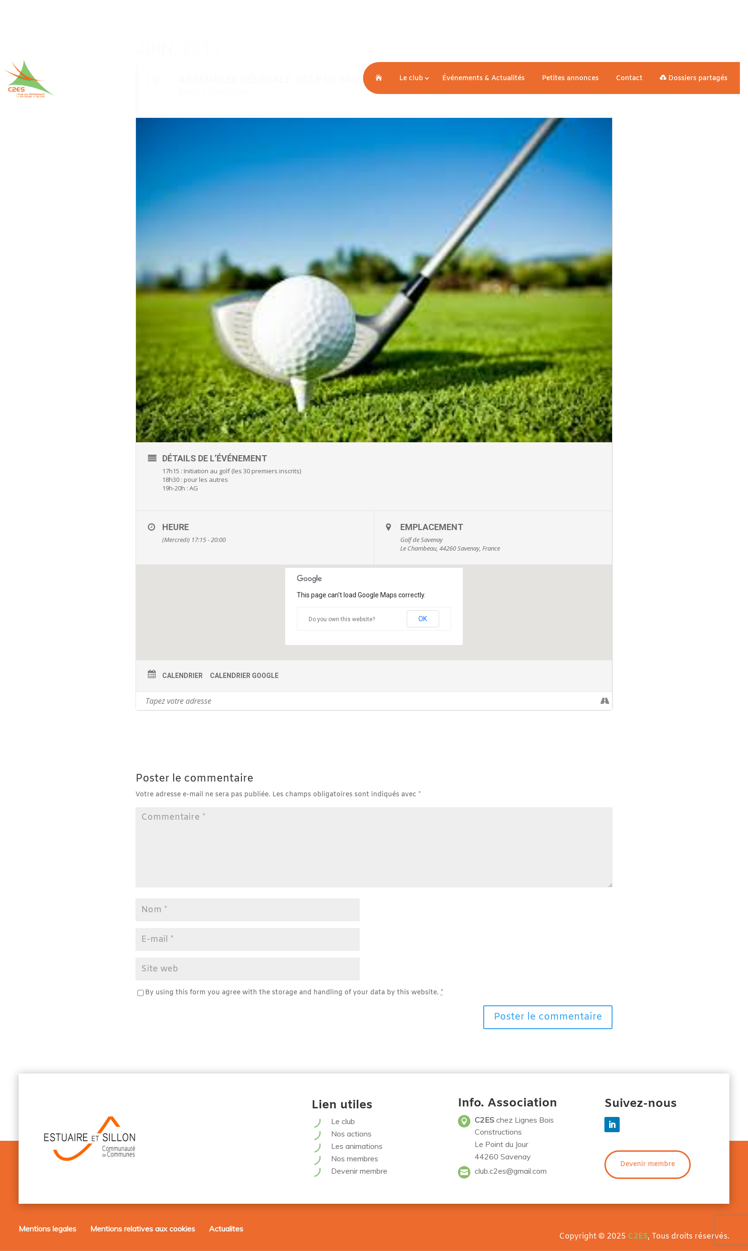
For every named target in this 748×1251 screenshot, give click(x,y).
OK (422, 619)
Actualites (226, 1228)
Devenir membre (359, 1171)
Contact (629, 78)
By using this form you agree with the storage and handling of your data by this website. (294, 992)
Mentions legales (47, 1228)
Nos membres (354, 1158)
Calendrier (182, 675)
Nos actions (351, 1133)
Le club (411, 78)
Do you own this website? (342, 619)
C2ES (638, 1236)
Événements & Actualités (483, 78)
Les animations (357, 1146)
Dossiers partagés (693, 78)
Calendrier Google (244, 675)
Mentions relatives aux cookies (142, 1228)
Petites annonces (570, 78)
